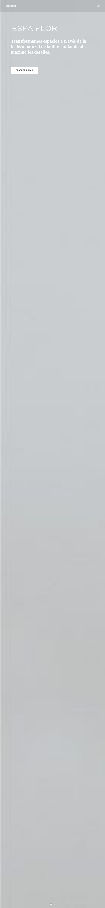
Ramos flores (52, 287)
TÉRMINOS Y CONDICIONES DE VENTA (22, 888)
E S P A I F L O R (52, 602)
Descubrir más (24, 70)
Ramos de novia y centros (52, 497)
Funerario (52, 392)
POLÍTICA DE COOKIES (15, 881)
